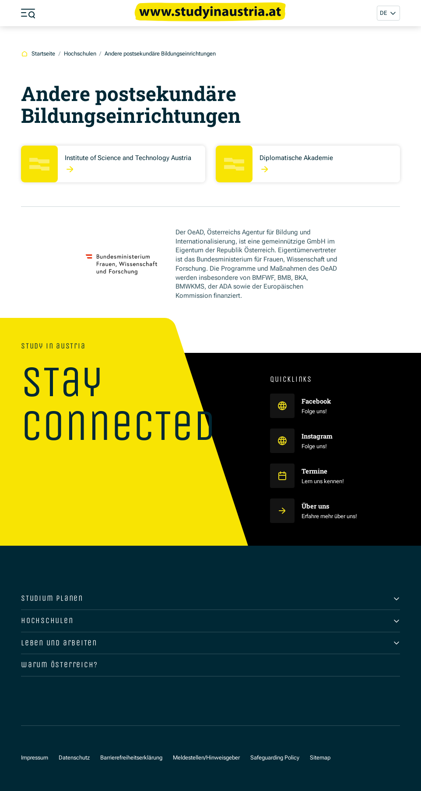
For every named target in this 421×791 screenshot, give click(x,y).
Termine (314, 471)
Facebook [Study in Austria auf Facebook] (317, 401)
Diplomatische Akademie (296, 158)
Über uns (315, 506)
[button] (388, 13)
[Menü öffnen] (28, 13)
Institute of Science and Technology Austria (128, 158)
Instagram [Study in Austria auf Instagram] (318, 436)
